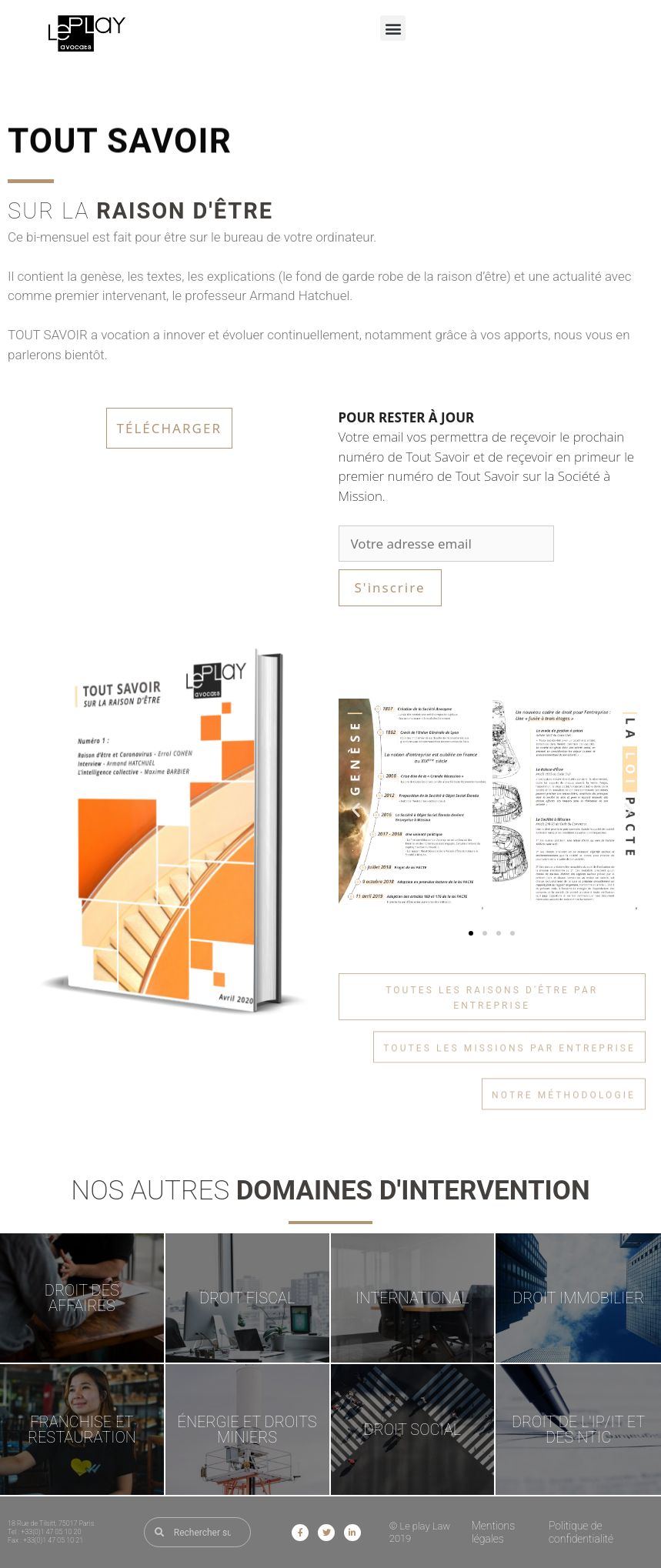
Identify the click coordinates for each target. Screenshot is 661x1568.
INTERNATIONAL (412, 1298)
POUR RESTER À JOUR (407, 417)
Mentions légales (493, 1532)
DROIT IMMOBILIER (578, 1298)
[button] (393, 28)
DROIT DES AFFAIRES (82, 1298)
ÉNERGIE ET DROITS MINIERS (247, 1429)
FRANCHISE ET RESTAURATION (82, 1429)
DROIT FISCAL (247, 1298)
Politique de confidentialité (581, 1532)
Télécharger (169, 428)
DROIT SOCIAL (413, 1429)
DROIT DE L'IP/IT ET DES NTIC (578, 1429)
